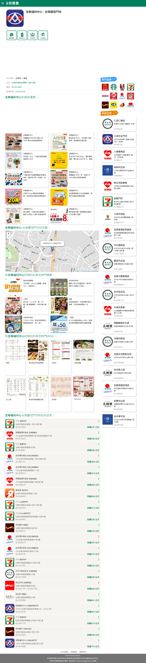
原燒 (70, 299)
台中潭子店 (119, 416)
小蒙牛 (25, 299)
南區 (25, 78)
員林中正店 (119, 167)
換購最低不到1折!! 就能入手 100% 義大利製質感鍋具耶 (33, 139)
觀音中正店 (119, 260)
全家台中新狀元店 (122, 354)
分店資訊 (32, 38)
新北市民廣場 (120, 183)
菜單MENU (22, 38)
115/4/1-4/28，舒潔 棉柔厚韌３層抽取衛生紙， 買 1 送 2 (35, 321)
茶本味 (54, 400)
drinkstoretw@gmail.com (84, 661)
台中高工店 (119, 369)
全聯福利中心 (28, 135)
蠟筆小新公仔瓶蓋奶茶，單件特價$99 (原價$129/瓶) (80, 285)
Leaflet (76, 271)
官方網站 (43, 38)
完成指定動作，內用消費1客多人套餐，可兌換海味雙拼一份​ (80, 303)
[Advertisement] (52, 59)
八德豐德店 (119, 151)
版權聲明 (74, 652)
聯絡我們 (82, 652)
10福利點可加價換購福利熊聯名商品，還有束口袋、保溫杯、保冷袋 (34, 177)
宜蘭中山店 (119, 401)
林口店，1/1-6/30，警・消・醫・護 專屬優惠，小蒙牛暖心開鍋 (34, 304)
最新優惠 (11, 38)
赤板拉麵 (77, 363)
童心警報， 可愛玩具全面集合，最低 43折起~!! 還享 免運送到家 (34, 213)
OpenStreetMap (86, 271)
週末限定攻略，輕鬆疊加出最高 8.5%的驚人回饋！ (80, 213)
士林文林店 (119, 214)
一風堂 (71, 318)
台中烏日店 (119, 292)
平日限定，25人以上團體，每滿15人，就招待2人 (34, 285)
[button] (52, 249)
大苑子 (54, 363)
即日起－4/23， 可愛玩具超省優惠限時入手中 (35, 158)
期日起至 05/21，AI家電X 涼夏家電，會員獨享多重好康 (80, 139)
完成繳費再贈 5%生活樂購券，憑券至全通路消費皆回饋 (80, 195)
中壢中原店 (119, 338)
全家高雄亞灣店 (121, 385)
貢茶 (7, 363)
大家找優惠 (64, 652)
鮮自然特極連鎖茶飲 (36, 400)
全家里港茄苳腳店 (122, 229)
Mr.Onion (77, 399)
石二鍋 (8, 400)
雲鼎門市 (118, 198)
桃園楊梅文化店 (121, 323)
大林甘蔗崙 (119, 307)
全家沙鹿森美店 (121, 276)
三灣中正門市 (120, 136)
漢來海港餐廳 (28, 281)
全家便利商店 (73, 281)
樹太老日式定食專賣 (36, 363)
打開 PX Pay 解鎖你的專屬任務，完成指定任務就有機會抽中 (34, 195)
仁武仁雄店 (119, 120)
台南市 (18, 78)
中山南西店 (119, 245)
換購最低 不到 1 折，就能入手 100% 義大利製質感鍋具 (79, 176)
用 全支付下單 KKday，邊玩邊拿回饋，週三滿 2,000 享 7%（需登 (80, 158)
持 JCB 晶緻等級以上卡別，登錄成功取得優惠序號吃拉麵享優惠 (80, 321)
